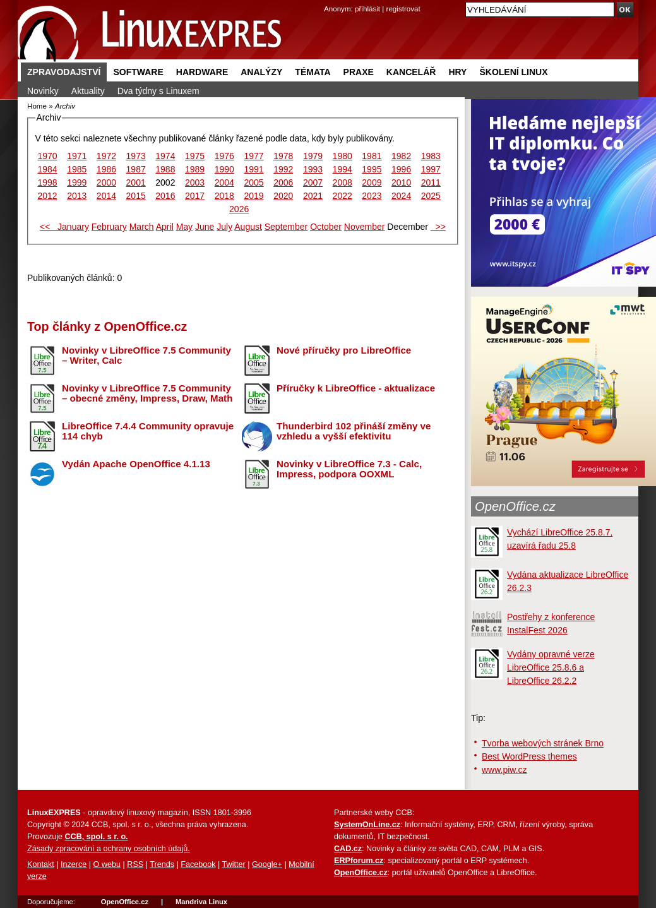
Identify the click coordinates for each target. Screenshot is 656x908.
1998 (47, 182)
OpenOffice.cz (515, 506)
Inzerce (73, 864)
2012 (47, 196)
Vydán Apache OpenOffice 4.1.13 (136, 463)
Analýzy (261, 72)
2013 (76, 196)
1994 (342, 169)
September (286, 227)
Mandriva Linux (201, 901)
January (73, 227)
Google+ (267, 864)
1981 (371, 156)
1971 (76, 156)
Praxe (358, 72)
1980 (342, 156)
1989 (195, 169)
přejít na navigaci (328, 0)
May (184, 227)
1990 (224, 169)
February (109, 227)
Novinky (43, 91)
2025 (431, 196)
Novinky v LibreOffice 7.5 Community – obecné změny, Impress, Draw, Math (147, 393)
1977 (253, 156)
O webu (107, 864)
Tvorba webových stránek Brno (543, 743)
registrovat (403, 8)
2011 (431, 182)
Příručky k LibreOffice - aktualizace (356, 388)
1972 (106, 156)
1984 (47, 169)
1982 (401, 156)
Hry (457, 72)
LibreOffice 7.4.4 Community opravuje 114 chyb (148, 431)
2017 (195, 196)
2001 (136, 182)
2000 (106, 182)
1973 (136, 156)
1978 (283, 156)
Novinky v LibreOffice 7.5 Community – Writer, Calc (146, 355)
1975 (195, 156)
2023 (371, 196)
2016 (165, 196)
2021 (313, 196)
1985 (76, 169)
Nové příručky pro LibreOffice (344, 350)
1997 (431, 169)
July (224, 227)
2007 (313, 182)
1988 (165, 169)
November (364, 227)
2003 (195, 182)
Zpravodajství (63, 72)
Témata (312, 72)
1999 (76, 182)
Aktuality (88, 91)
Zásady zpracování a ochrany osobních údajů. (108, 848)
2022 (342, 196)
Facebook (198, 864)
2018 (224, 196)
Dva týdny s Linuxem (158, 91)
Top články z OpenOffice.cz (107, 326)
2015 (136, 196)
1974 (165, 156)
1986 (106, 169)
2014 (106, 196)
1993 (313, 169)
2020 (283, 196)
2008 (342, 182)
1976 (224, 156)
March (141, 227)
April (165, 227)
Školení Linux (513, 72)
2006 (283, 182)
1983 (431, 156)
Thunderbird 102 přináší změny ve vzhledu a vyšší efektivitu (354, 431)
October (326, 227)
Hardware (202, 72)
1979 (313, 156)
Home (37, 106)
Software (138, 72)
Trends (162, 864)
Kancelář (411, 72)
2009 (371, 182)
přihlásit (367, 8)
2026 (239, 209)
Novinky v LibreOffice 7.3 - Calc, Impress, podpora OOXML (349, 469)
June (204, 227)
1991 (253, 169)
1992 (283, 169)
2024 (401, 196)
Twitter (234, 864)
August (248, 227)
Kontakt (40, 864)
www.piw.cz (504, 770)
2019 (253, 196)
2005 (253, 182)
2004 (224, 182)
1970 (47, 156)
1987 (136, 169)
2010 (401, 182)
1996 (401, 169)
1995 (371, 169)
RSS (135, 864)
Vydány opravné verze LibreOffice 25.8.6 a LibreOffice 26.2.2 (551, 667)
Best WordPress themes (529, 756)
